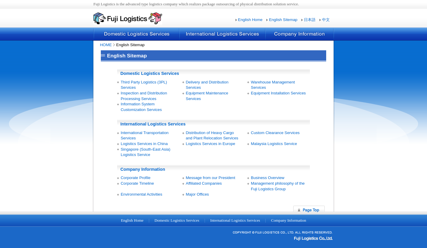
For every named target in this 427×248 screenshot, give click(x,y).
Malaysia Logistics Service (274, 143)
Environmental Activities (141, 194)
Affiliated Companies (204, 183)
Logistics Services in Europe (210, 143)
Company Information (299, 34)
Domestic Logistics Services (136, 34)
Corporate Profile (135, 177)
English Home (250, 19)
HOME (106, 45)
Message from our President (210, 177)
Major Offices (197, 194)
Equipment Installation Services (278, 93)
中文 (326, 19)
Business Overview (267, 177)
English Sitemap (283, 19)
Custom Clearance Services (275, 133)
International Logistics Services (222, 34)
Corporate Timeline (137, 183)
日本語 (310, 19)
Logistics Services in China (144, 143)
